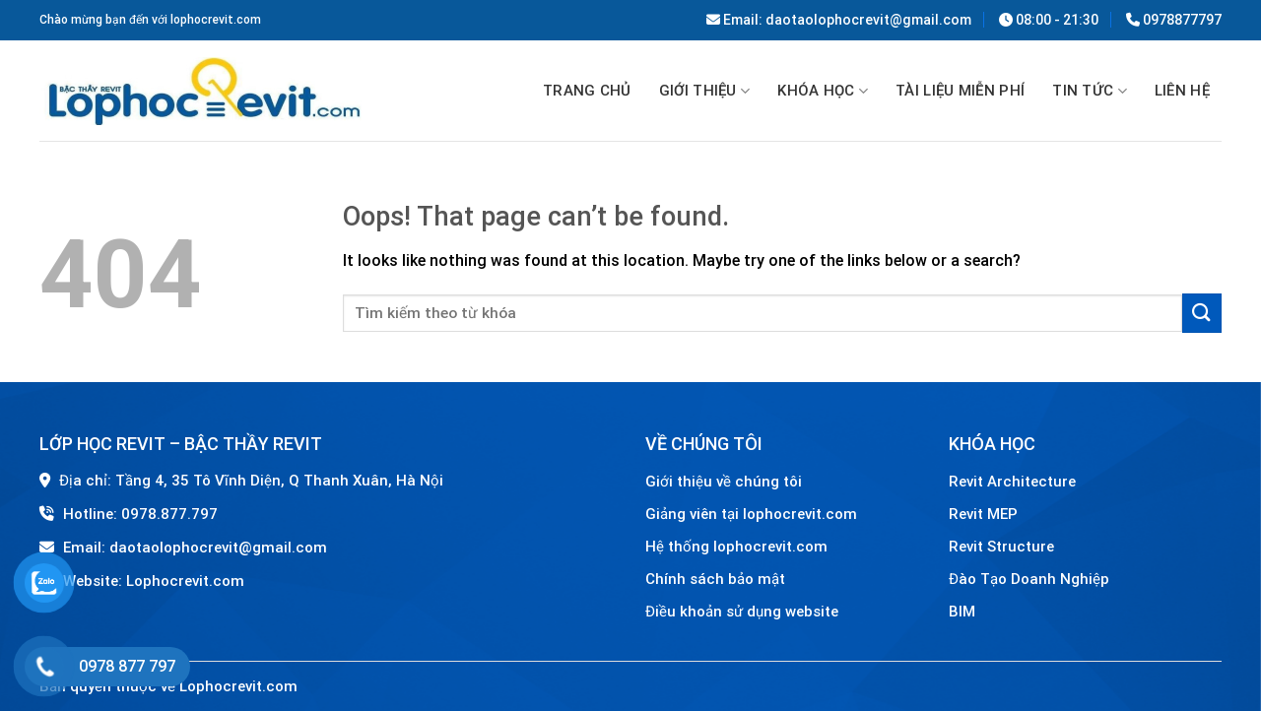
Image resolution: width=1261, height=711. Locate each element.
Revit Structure (1003, 546)
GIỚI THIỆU (705, 91)
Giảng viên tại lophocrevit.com (751, 514)
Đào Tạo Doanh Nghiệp (1031, 579)
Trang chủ (587, 90)
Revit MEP (983, 514)
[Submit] (1202, 312)
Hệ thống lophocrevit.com (736, 546)
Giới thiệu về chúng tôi (723, 481)
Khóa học (822, 91)
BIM (962, 611)
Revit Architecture (1012, 481)
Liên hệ (1182, 90)
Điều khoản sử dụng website (741, 611)
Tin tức (1089, 91)
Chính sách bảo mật (715, 579)
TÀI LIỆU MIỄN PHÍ (960, 90)
